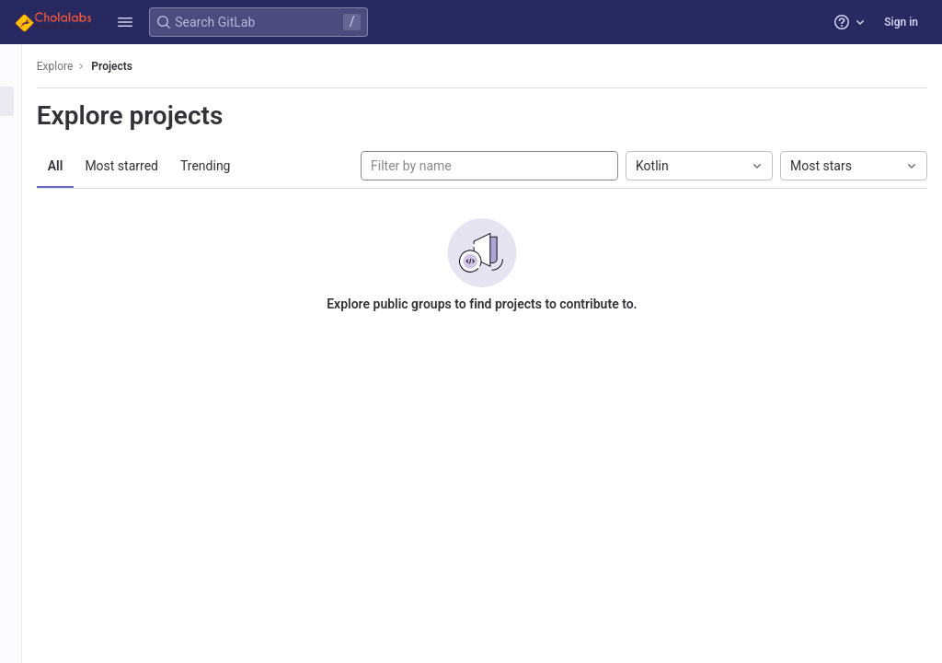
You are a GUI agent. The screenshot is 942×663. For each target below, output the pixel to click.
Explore (84, 66)
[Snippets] (25, 192)
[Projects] (25, 101)
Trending (235, 165)
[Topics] (25, 162)
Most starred (152, 165)
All (85, 165)
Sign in (901, 22)
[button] (125, 22)
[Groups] (25, 131)
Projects (142, 66)
